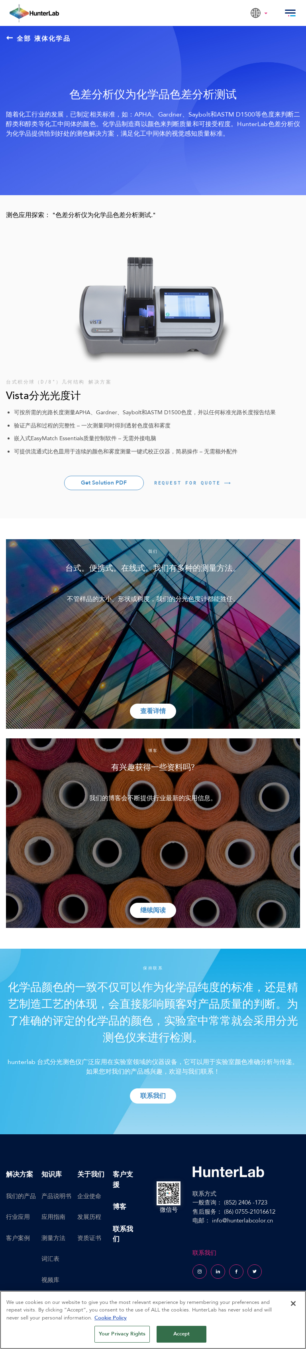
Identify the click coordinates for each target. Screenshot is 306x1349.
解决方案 (19, 1174)
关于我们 (90, 1174)
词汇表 (50, 1259)
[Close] (293, 1303)
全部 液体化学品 (38, 38)
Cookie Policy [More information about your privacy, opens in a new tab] (110, 1317)
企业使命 (89, 1196)
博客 (119, 1206)
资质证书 (89, 1238)
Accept (181, 1333)
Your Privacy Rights (122, 1333)
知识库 (51, 1174)
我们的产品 (21, 1196)
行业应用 (18, 1217)
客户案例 (18, 1238)
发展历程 (89, 1217)
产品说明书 (56, 1196)
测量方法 (53, 1238)
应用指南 (53, 1217)
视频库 (50, 1280)
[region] (153, 1320)
